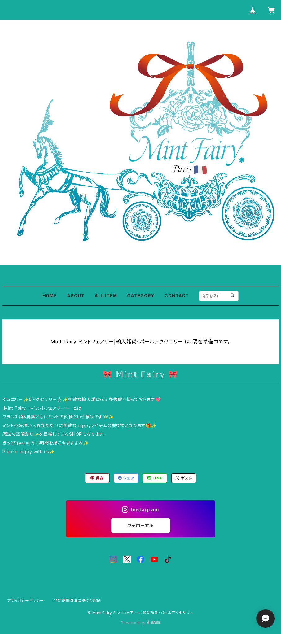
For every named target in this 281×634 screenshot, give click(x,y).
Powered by (140, 622)
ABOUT (75, 295)
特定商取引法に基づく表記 (77, 600)
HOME (49, 295)
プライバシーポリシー (25, 600)
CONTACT (177, 295)
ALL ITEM (105, 295)
